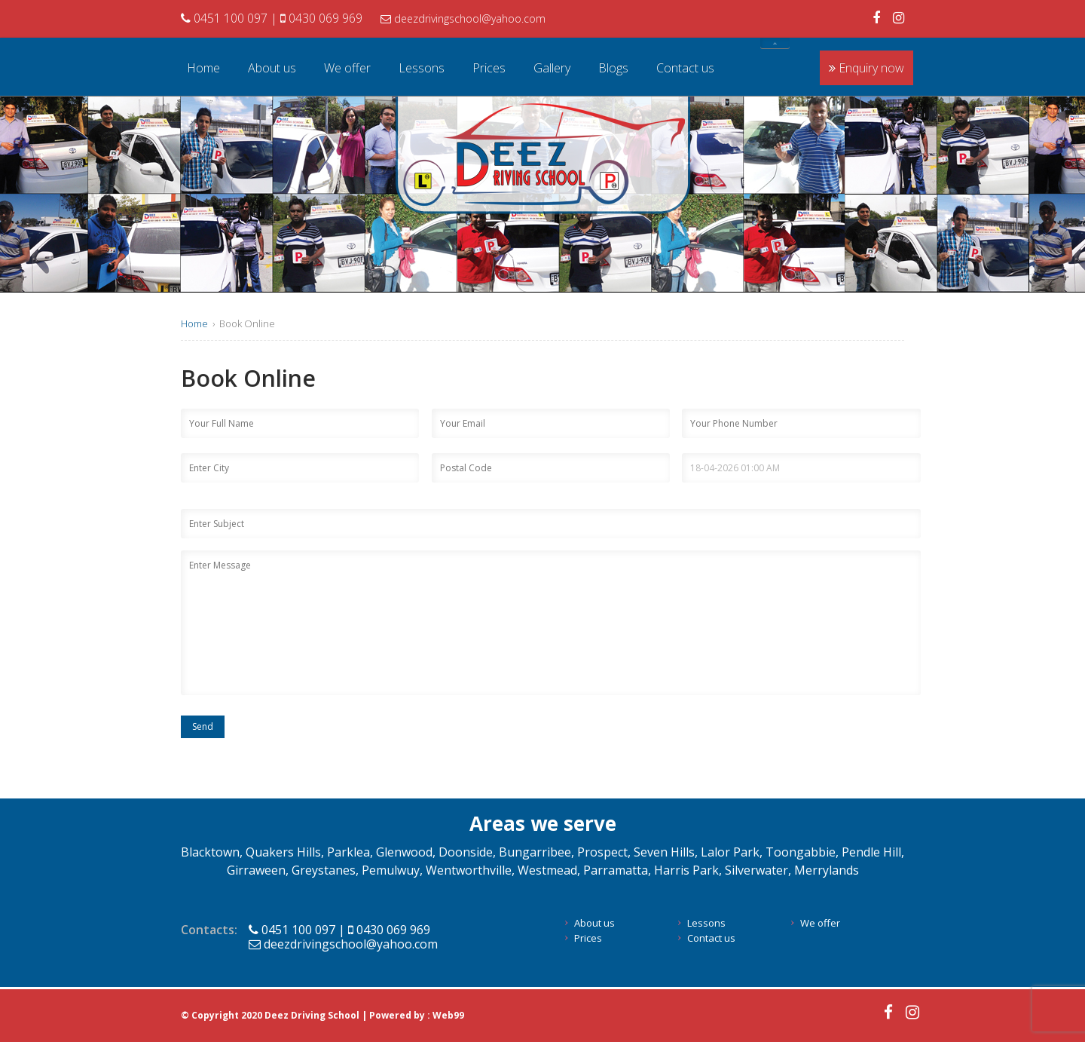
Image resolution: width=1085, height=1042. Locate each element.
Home (203, 68)
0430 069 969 (321, 18)
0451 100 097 (225, 18)
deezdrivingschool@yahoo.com (463, 18)
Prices (489, 68)
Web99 (448, 1015)
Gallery (551, 68)
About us (272, 68)
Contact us (685, 68)
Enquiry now (866, 68)
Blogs (613, 68)
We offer (347, 68)
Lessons (422, 68)
